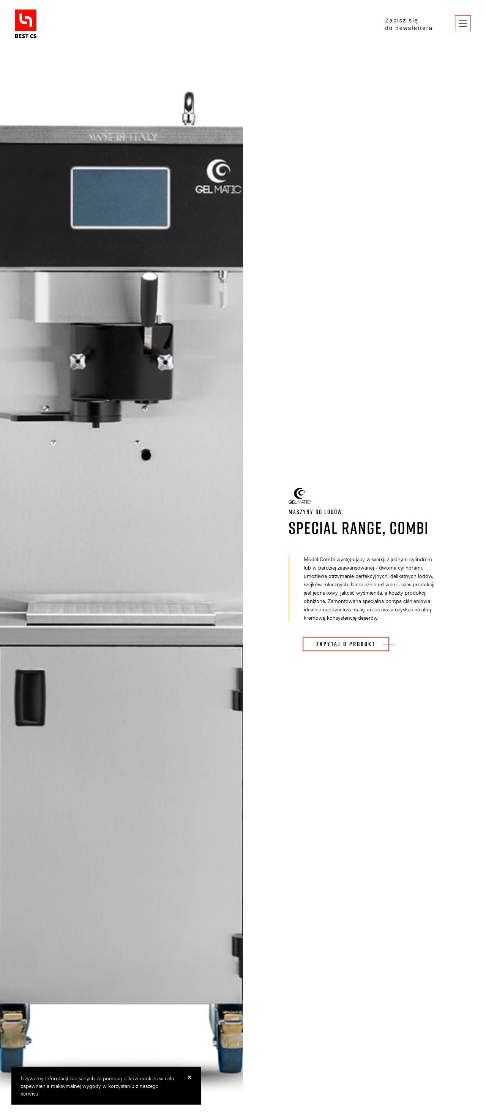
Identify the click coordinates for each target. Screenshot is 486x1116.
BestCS (25, 23)
